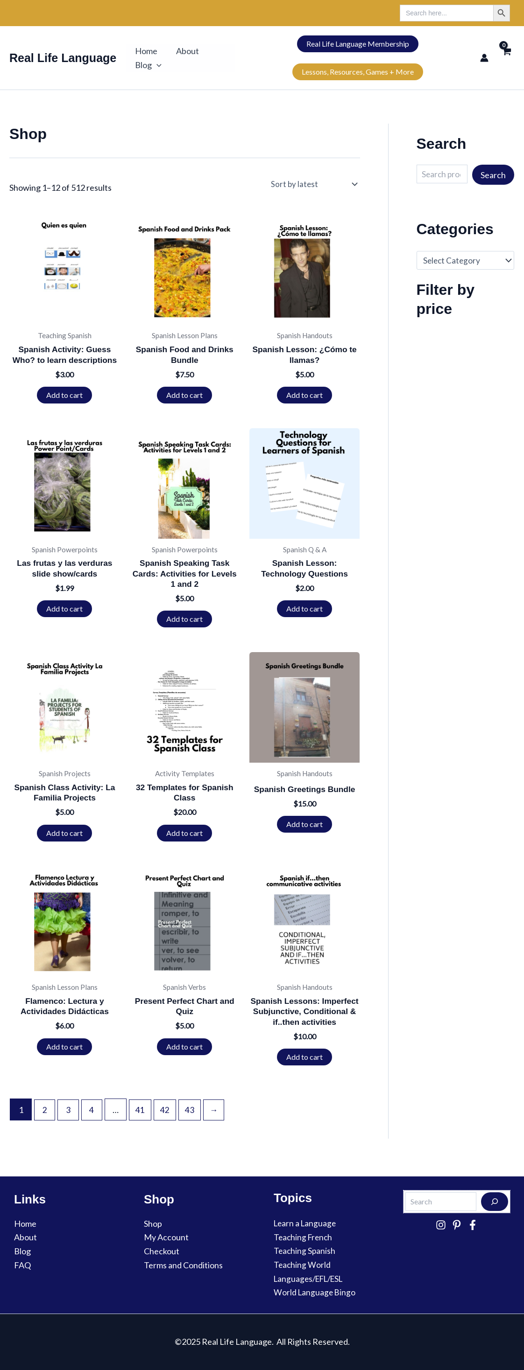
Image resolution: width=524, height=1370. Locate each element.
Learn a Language (306, 1223)
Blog (147, 65)
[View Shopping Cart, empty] (506, 57)
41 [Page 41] (143, 1126)
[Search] (494, 1201)
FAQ (22, 1265)
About (184, 51)
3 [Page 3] (69, 1126)
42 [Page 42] (168, 1126)
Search (493, 175)
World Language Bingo (315, 1292)
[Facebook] (472, 1225)
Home (145, 51)
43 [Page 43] (193, 1126)
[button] (156, 65)
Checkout (161, 1251)
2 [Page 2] (45, 1126)
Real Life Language (62, 57)
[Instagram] (441, 1225)
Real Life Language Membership (355, 43)
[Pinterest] (457, 1225)
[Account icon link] (484, 58)
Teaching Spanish (305, 1250)
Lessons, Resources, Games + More (356, 71)
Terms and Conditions (183, 1265)
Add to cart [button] (64, 395)
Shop (153, 1223)
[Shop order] (316, 184)
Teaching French (304, 1237)
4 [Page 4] (94, 1126)
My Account (166, 1237)
